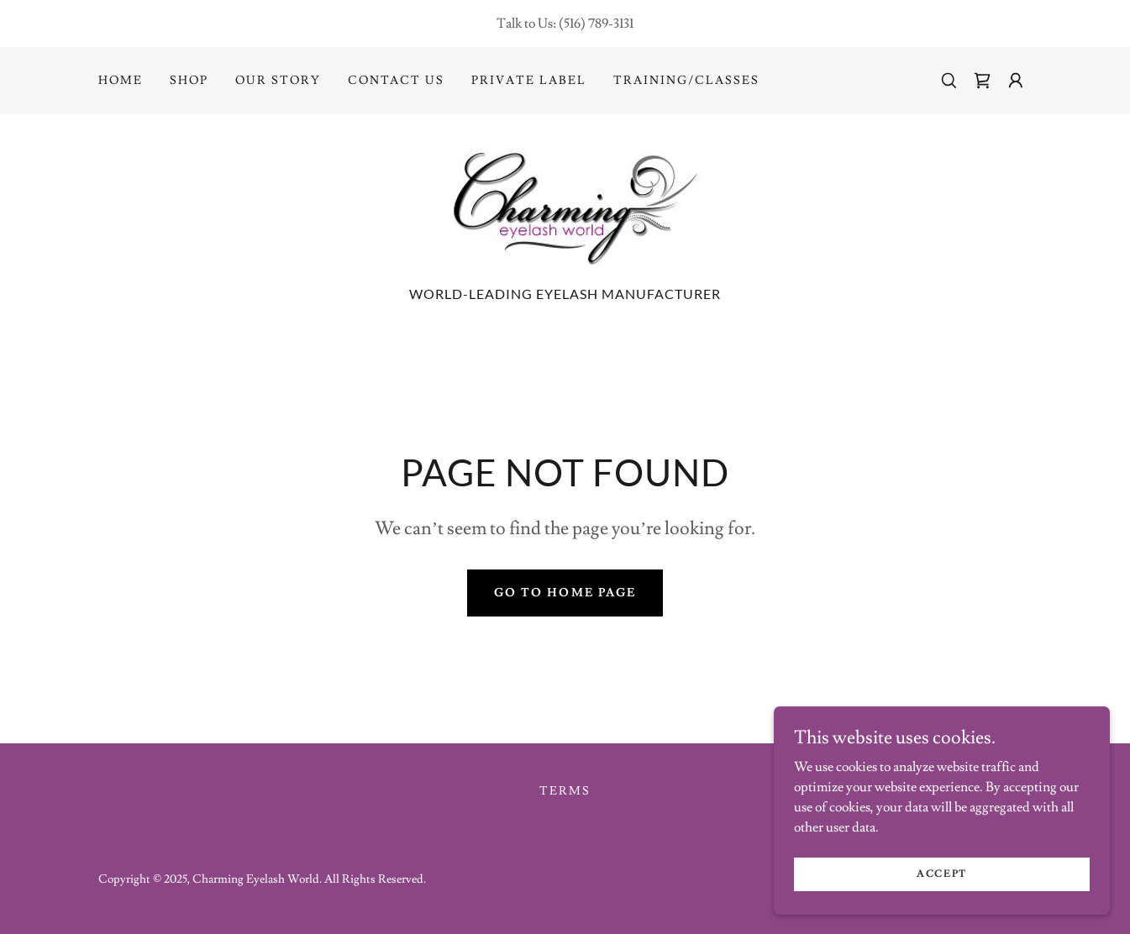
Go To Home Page (564, 593)
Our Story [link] (278, 80)
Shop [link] (189, 80)
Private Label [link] (528, 80)
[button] (1016, 80)
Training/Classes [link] (686, 80)
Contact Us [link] (396, 80)
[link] (982, 80)
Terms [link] (565, 791)
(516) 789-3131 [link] (596, 23)
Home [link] (120, 80)
